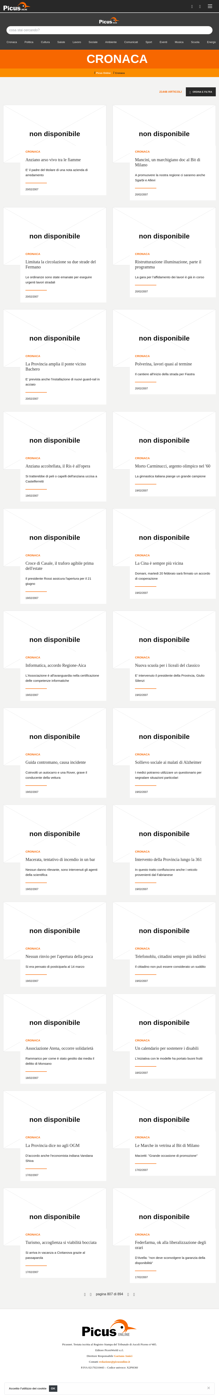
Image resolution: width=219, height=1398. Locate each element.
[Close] (208, 1388)
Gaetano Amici (123, 1356)
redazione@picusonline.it (114, 1361)
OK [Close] (53, 1388)
